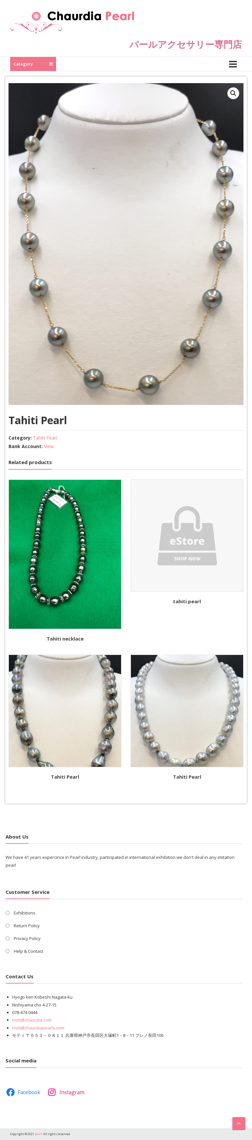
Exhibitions (24, 913)
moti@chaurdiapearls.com (38, 1028)
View (49, 446)
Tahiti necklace (65, 638)
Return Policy (27, 926)
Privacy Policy (27, 938)
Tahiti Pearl (45, 438)
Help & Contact (28, 951)
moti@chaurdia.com (32, 1020)
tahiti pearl (187, 601)
